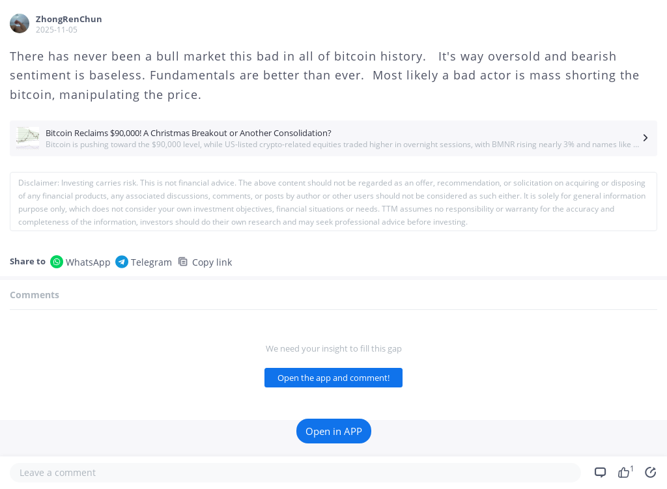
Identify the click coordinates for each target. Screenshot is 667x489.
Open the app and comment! (333, 377)
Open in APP (333, 431)
